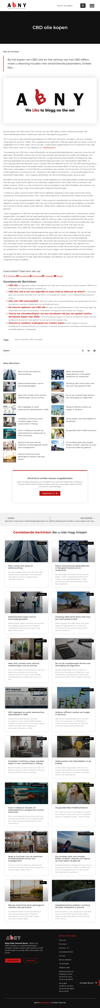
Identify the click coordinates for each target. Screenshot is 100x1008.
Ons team (63, 944)
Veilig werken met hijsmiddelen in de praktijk (73, 762)
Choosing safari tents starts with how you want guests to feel (72, 618)
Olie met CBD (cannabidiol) (23, 301)
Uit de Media (64, 964)
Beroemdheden (65, 960)
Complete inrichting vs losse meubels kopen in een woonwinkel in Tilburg (30, 421)
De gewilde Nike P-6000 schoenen (81, 430)
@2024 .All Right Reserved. (50, 1003)
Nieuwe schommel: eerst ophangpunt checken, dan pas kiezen (31, 456)
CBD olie (13, 285)
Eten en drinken (11, 51)
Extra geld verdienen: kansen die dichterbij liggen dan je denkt (66, 987)
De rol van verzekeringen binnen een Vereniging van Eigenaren (73, 664)
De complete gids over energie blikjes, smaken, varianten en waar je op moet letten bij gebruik (81, 444)
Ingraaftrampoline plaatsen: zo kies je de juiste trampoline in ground (72, 906)
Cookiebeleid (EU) (66, 952)
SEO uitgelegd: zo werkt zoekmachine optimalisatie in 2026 (26, 713)
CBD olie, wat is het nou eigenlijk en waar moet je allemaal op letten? (46, 291)
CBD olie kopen (36, 339)
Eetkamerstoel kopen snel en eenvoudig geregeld (22, 618)
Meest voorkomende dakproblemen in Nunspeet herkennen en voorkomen (78, 374)
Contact (62, 956)
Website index (64, 968)
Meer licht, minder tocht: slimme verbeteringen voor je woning (23, 664)
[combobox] (68, 5)
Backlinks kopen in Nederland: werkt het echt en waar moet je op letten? (66, 975)
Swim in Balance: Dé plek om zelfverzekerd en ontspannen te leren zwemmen (32, 433)
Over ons (62, 940)
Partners (64, 948)
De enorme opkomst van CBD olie (27, 307)
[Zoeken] (83, 5)
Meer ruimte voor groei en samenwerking (20, 567)
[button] (92, 6)
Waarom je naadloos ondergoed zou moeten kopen (36, 323)
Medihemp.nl (49, 147)
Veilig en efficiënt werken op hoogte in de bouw (72, 713)
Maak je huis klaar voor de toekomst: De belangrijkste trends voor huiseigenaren (33, 444)
